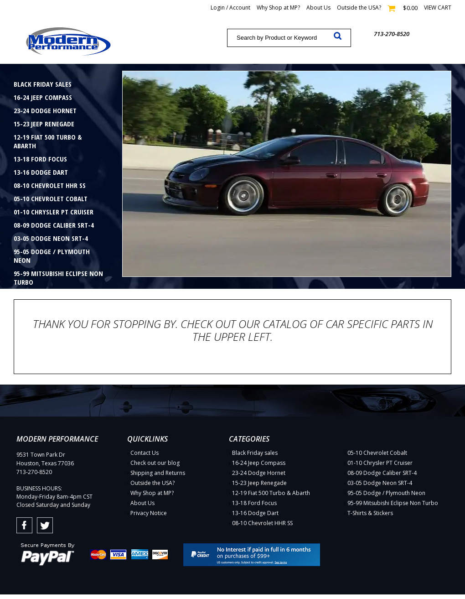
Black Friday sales (43, 84)
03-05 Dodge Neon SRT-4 (51, 238)
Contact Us (144, 453)
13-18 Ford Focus (40, 158)
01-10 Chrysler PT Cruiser (53, 211)
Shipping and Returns (157, 473)
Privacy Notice (148, 513)
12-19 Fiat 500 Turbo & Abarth (48, 141)
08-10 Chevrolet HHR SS (50, 185)
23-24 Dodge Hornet (45, 110)
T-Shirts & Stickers (43, 295)
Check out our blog (155, 463)
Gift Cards (30, 308)
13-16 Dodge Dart (41, 172)
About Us (318, 7)
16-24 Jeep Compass (43, 97)
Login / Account (230, 7)
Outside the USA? (359, 7)
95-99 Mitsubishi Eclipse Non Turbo (58, 277)
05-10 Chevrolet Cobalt (51, 198)
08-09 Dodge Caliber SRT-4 (54, 224)
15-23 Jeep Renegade (44, 123)
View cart (437, 7)
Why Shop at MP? (278, 7)
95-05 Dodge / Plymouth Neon (52, 256)
